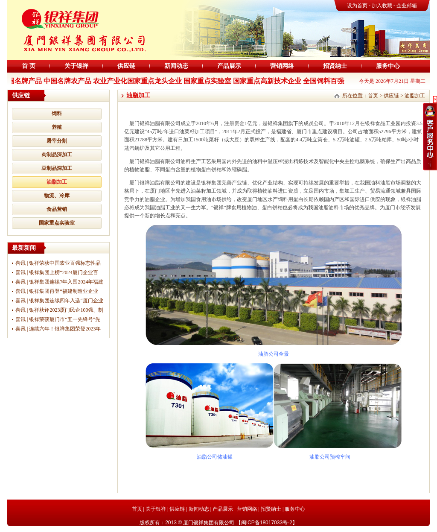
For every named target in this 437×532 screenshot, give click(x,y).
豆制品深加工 (56, 168)
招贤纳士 (335, 66)
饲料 (57, 114)
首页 (373, 96)
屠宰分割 (57, 141)
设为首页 (357, 6)
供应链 (126, 66)
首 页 (28, 66)
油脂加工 (57, 182)
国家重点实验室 (57, 223)
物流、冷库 (57, 196)
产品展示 (229, 66)
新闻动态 (176, 66)
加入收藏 (382, 6)
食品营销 (57, 209)
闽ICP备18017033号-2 (266, 523)
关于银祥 (76, 66)
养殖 (57, 127)
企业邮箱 (406, 6)
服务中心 (388, 66)
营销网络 (282, 66)
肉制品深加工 (56, 155)
